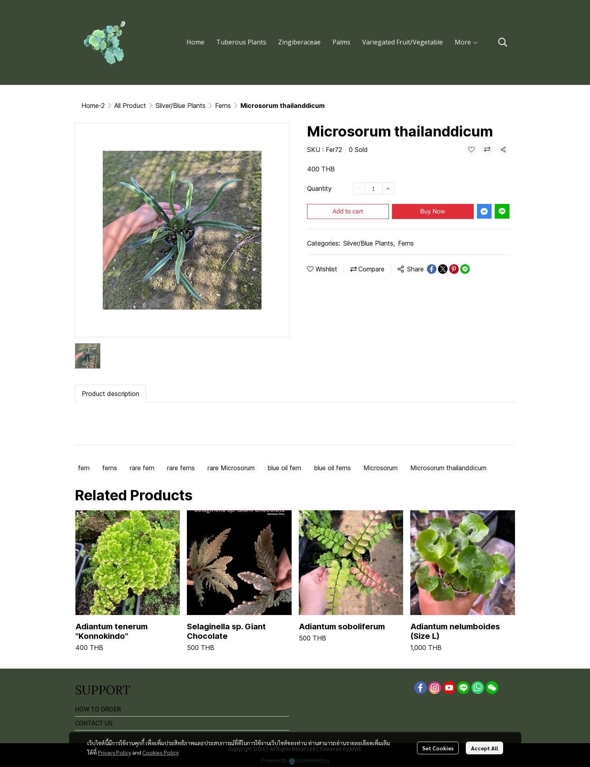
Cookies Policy (160, 752)
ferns (109, 468)
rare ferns (181, 468)
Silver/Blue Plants (181, 106)
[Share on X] (443, 269)
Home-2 (93, 106)
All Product (130, 106)
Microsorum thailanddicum (448, 468)
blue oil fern (284, 468)
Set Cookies (438, 748)
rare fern (142, 468)
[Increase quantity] (388, 188)
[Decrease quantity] (359, 188)
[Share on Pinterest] (454, 269)
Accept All (484, 748)
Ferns (223, 106)
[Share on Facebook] (431, 269)
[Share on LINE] (465, 269)
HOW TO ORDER (98, 709)
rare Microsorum (231, 468)
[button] (502, 42)
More (467, 42)
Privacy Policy (114, 752)
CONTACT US (94, 723)
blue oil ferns (332, 468)
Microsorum (380, 468)
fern (84, 468)
